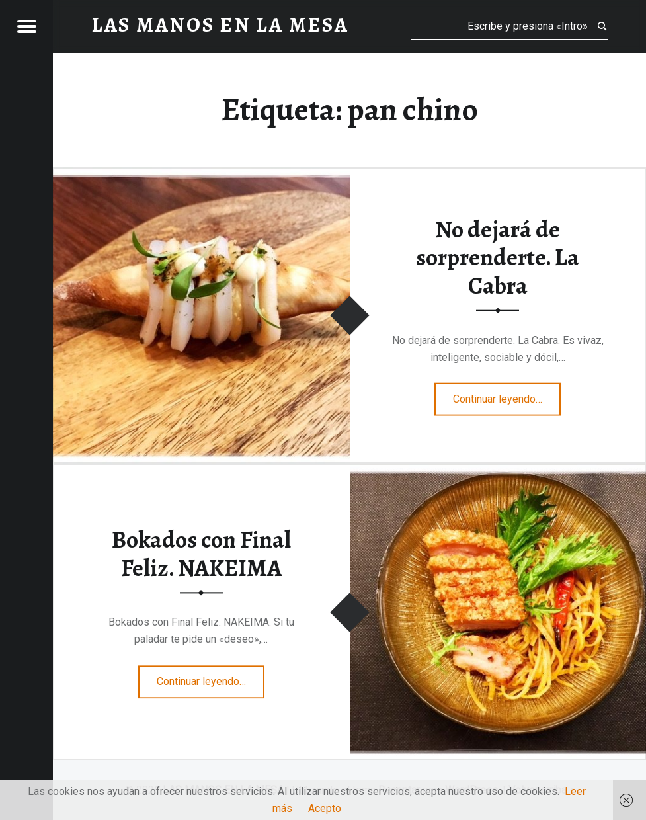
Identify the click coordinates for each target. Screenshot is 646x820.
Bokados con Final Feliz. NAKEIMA (201, 554)
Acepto (324, 808)
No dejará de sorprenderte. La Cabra (497, 257)
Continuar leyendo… (507, 394)
